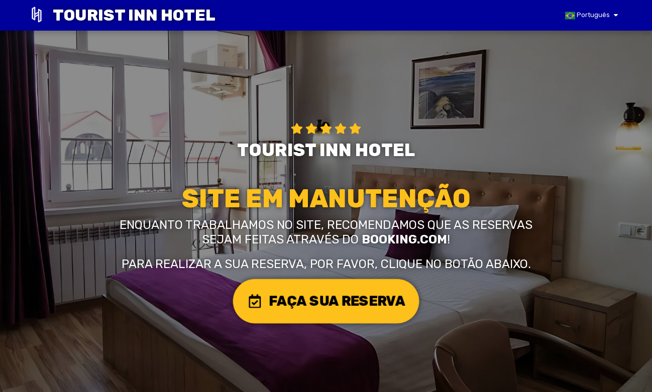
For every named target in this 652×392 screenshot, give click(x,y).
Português (587, 16)
